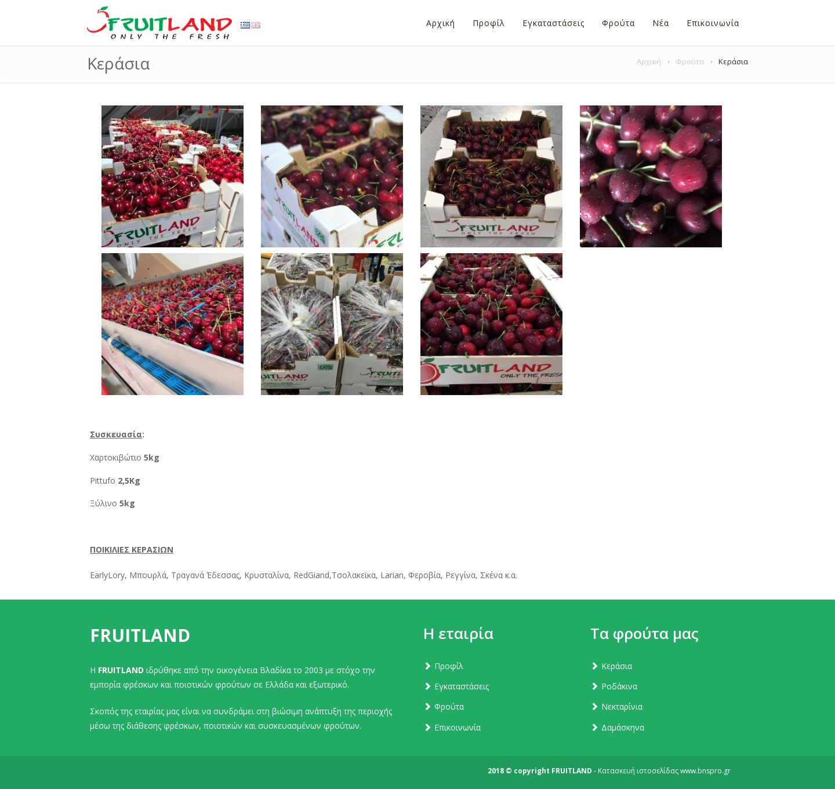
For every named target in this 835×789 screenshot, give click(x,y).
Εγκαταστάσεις (461, 686)
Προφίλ (448, 665)
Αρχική (649, 61)
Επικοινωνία (457, 727)
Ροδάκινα (619, 686)
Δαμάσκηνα (622, 727)
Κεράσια (616, 665)
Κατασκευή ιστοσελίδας (638, 771)
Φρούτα (690, 61)
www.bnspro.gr (705, 771)
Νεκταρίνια (621, 706)
